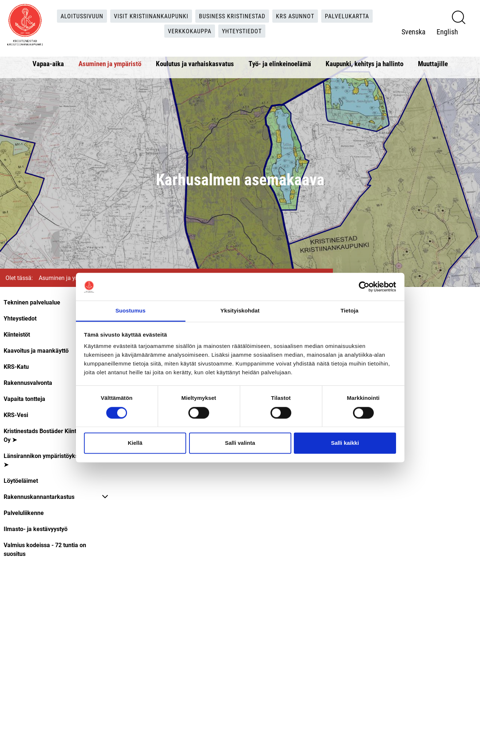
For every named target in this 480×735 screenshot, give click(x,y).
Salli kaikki (345, 443)
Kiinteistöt (17, 334)
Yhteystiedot (242, 31)
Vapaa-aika (48, 63)
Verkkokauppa (189, 31)
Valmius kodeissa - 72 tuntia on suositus (45, 549)
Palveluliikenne (24, 512)
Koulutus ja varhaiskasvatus (195, 63)
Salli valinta (240, 443)
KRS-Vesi (16, 414)
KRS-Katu (16, 366)
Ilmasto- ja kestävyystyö (36, 529)
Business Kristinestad (232, 16)
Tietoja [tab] (349, 311)
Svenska (414, 31)
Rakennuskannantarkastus (39, 496)
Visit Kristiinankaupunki (151, 16)
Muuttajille (433, 63)
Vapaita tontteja (24, 398)
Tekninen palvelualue (32, 302)
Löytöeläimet (21, 480)
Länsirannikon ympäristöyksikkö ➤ (46, 460)
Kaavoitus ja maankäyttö (36, 350)
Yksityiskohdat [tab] (240, 311)
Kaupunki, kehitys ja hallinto (364, 63)
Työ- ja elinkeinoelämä (280, 63)
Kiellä (135, 443)
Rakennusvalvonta (28, 382)
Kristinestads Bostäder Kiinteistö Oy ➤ (46, 435)
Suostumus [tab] (130, 311)
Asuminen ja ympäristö (109, 63)
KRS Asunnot (295, 16)
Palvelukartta (347, 16)
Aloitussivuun (82, 16)
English (447, 31)
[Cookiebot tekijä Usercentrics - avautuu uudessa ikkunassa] (364, 286)
